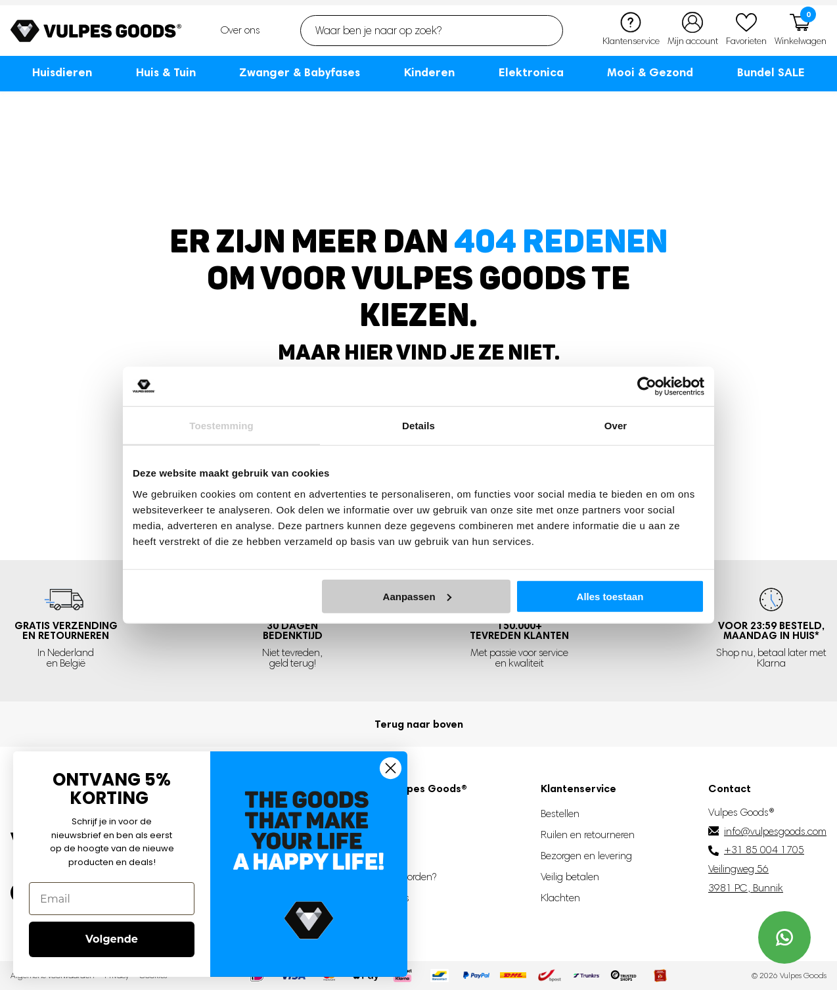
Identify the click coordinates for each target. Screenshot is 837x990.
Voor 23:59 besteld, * (771, 631)
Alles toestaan (610, 595)
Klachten (560, 897)
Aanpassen (417, 595)
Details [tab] (418, 425)
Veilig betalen (570, 876)
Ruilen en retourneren (588, 834)
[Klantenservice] (631, 30)
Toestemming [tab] (221, 425)
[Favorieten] (746, 30)
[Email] (111, 898)
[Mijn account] (692, 30)
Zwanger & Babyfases (299, 72)
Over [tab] (615, 425)
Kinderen (429, 72)
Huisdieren (62, 72)
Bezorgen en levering (586, 855)
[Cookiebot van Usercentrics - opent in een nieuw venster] (646, 386)
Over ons (240, 30)
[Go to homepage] (96, 31)
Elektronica (531, 72)
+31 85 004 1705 (764, 849)
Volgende (111, 939)
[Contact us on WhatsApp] (784, 937)
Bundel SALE (771, 72)
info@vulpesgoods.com (775, 831)
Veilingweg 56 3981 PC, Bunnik (745, 878)
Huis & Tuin (166, 72)
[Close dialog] (390, 768)
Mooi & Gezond (650, 72)
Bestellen (560, 813)
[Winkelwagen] (800, 30)
